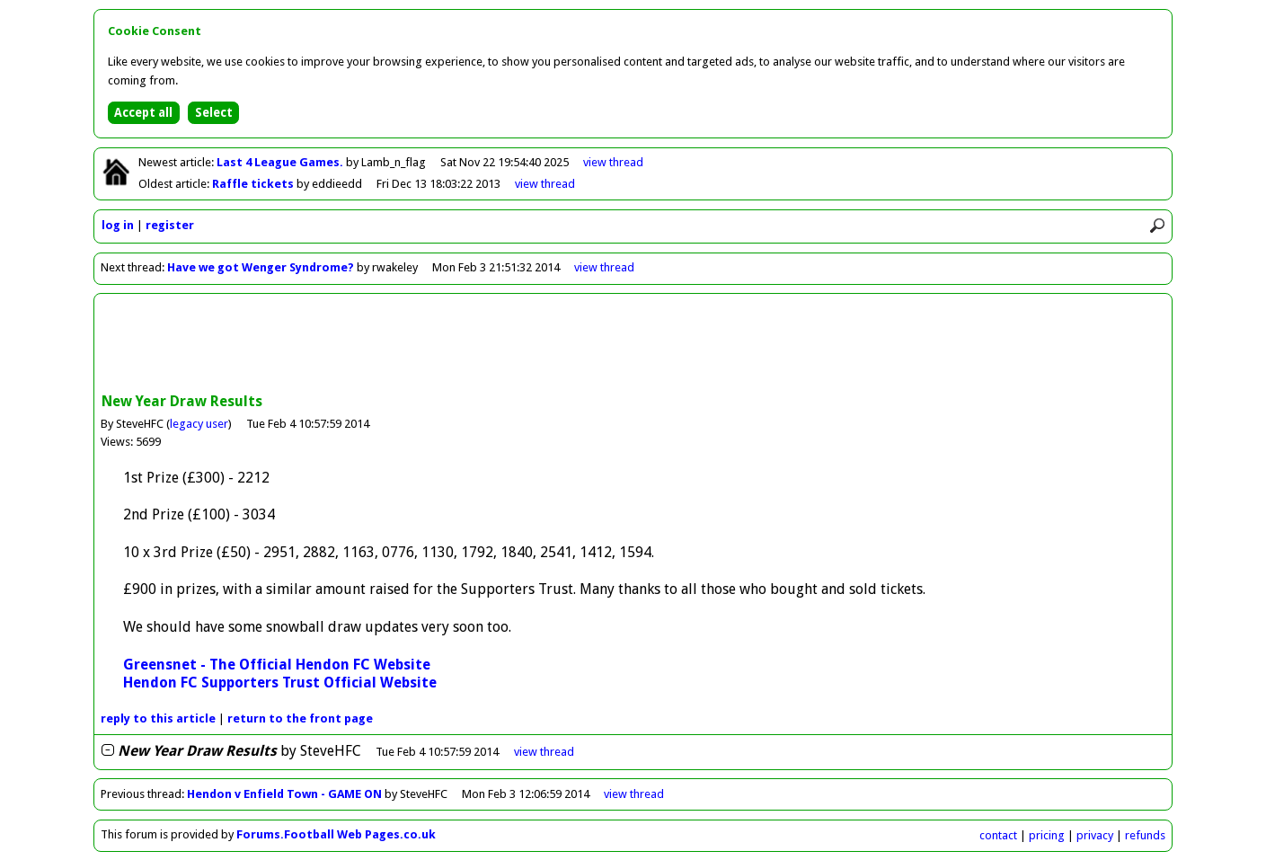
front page (300, 718)
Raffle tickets (254, 184)
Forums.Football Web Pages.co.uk (336, 834)
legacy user (199, 423)
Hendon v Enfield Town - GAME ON (284, 794)
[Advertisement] (633, 345)
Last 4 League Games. (281, 162)
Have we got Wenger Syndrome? (260, 267)
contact (998, 835)
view (613, 162)
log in (118, 225)
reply (158, 718)
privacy (1094, 835)
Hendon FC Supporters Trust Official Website (280, 682)
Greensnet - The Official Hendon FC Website (276, 664)
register (170, 225)
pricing (1047, 835)
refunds (1145, 835)
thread (544, 751)
